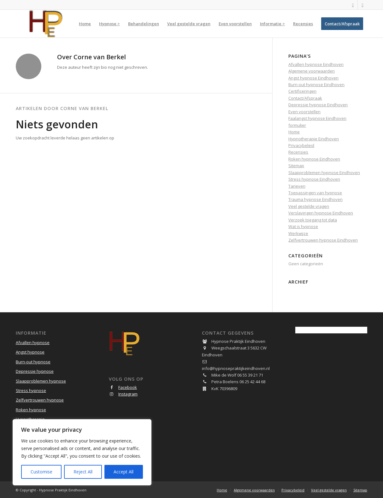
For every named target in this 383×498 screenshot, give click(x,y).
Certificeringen (302, 91)
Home (294, 132)
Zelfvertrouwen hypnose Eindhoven (323, 240)
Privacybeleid (301, 145)
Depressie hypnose (35, 371)
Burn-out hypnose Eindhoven (316, 84)
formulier (297, 125)
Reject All (83, 472)
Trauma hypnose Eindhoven (315, 199)
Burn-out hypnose (33, 362)
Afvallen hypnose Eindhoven (316, 64)
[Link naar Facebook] (352, 4)
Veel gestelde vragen (308, 206)
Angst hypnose (30, 352)
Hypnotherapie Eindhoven (313, 139)
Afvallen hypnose (33, 342)
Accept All (123, 472)
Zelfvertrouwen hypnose (40, 400)
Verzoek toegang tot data (312, 220)
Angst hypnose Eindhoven (313, 78)
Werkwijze (298, 233)
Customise (41, 472)
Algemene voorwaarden (311, 71)
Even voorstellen (304, 111)
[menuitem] (85, 24)
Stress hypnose (31, 390)
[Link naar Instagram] (362, 4)
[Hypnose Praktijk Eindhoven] (46, 24)
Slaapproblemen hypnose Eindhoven (324, 172)
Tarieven (296, 186)
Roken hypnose (31, 410)
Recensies (298, 152)
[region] (82, 452)
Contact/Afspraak (305, 98)
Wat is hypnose (303, 226)
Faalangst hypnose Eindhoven (317, 118)
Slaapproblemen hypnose (41, 381)
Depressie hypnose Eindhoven (318, 105)
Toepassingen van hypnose (315, 193)
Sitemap (296, 165)
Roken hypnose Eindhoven (314, 159)
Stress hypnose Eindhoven (314, 179)
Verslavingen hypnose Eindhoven (320, 213)
